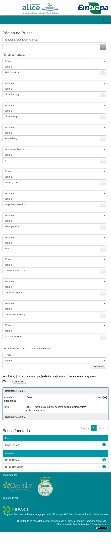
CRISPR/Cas (12, 460)
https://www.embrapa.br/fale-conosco (88, 514)
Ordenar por (34, 376)
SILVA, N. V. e (12, 444)
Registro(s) (91, 376)
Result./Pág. (9, 376)
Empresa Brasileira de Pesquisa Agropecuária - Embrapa (33, 514)
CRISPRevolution (14, 467)
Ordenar (61, 376)
